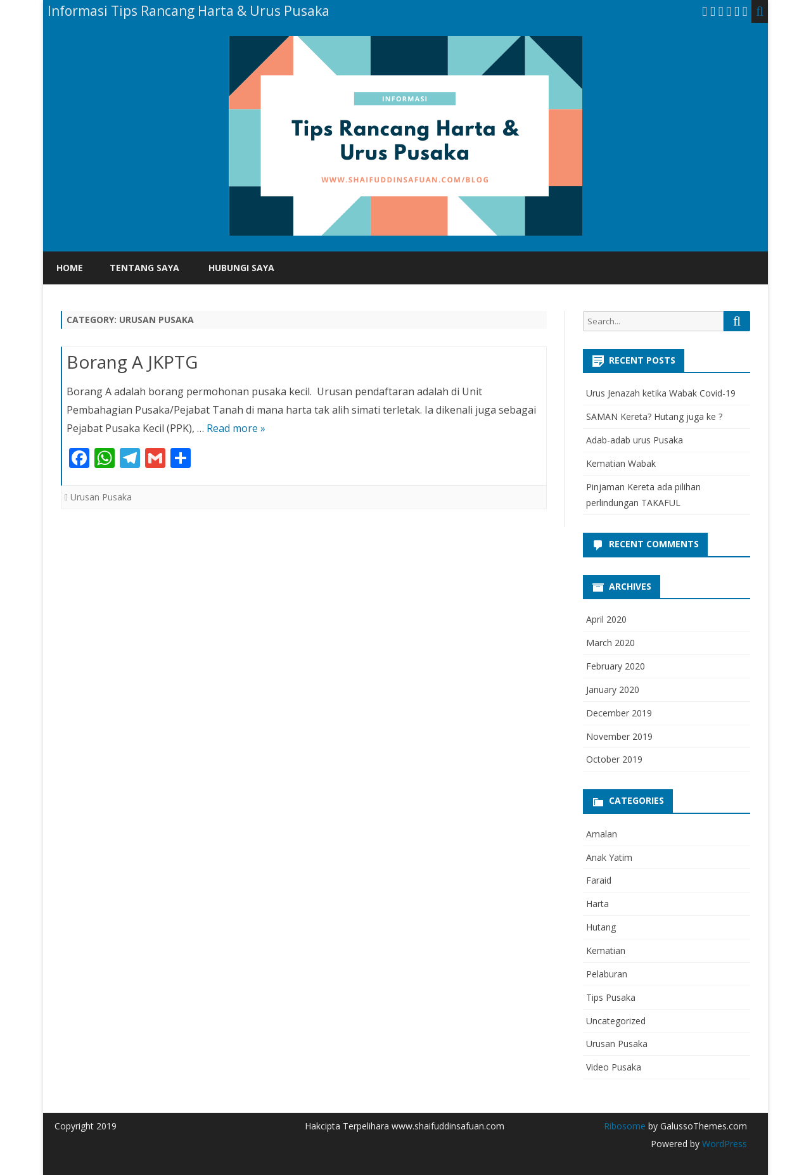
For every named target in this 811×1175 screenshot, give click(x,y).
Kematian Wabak (621, 463)
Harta (597, 904)
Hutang (601, 927)
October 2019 (614, 759)
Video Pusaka (613, 1067)
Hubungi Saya (241, 268)
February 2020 (615, 666)
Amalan (601, 834)
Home (69, 268)
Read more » (236, 428)
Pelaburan (606, 974)
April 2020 (606, 619)
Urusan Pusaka (101, 497)
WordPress (723, 1144)
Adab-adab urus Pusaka (634, 440)
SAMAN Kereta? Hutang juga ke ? (654, 416)
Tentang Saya (144, 268)
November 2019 (619, 736)
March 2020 (610, 643)
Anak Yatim (609, 857)
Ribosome (625, 1126)
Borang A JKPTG (132, 362)
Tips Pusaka (610, 997)
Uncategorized (616, 1021)
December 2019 (619, 713)
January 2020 (612, 689)
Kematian (605, 950)
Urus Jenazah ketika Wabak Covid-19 (661, 393)
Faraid (598, 880)
